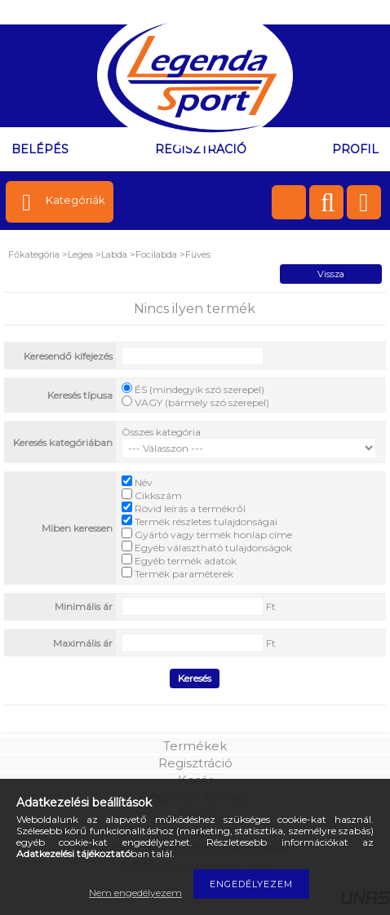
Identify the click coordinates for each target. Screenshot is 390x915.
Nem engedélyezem (135, 892)
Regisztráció (195, 763)
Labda (114, 254)
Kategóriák (75, 199)
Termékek (195, 746)
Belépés (40, 149)
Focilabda (156, 254)
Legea (80, 254)
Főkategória (34, 254)
